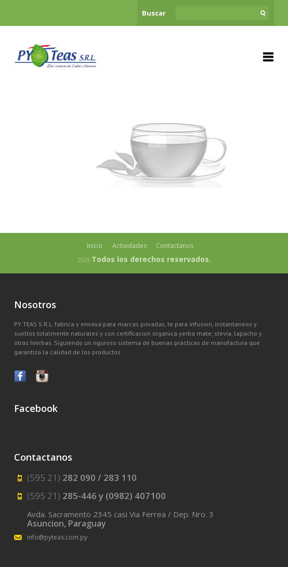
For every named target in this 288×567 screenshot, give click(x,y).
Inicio (94, 245)
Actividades (129, 245)
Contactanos (174, 245)
